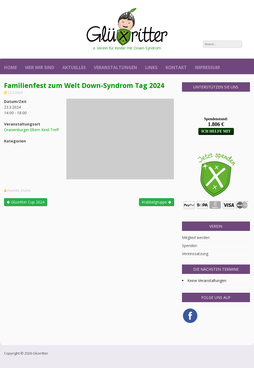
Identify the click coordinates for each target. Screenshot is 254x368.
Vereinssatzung (195, 253)
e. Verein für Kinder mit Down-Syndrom (127, 48)
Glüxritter (40, 353)
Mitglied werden (196, 237)
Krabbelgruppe (156, 202)
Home (10, 67)
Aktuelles (74, 67)
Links (151, 67)
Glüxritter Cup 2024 (25, 202)
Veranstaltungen (115, 67)
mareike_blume (19, 190)
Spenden (189, 245)
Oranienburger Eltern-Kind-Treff (31, 129)
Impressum (207, 67)
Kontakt (176, 67)
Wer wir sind (39, 67)
